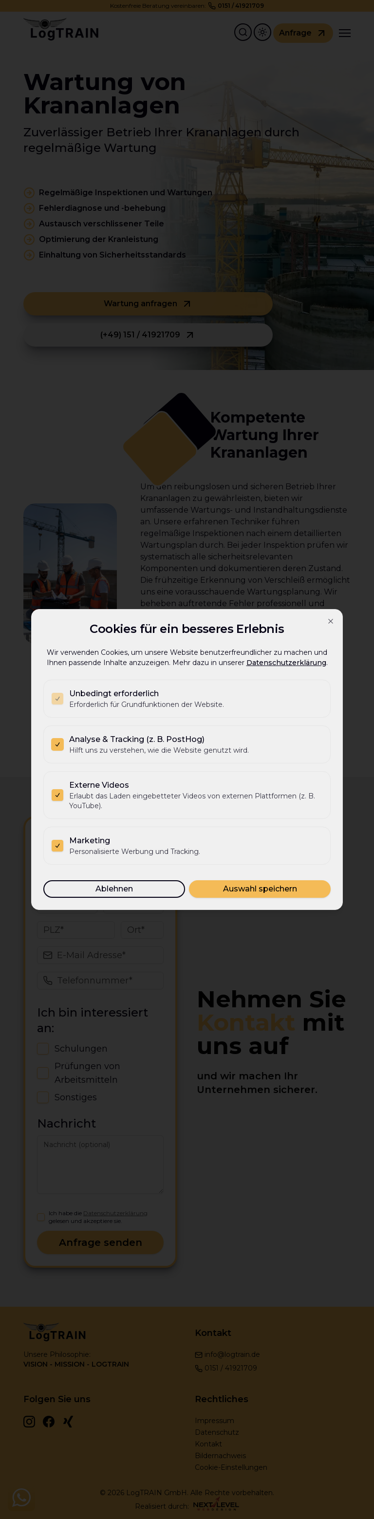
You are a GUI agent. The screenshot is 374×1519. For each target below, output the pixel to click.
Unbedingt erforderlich (114, 693)
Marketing (89, 840)
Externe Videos (99, 785)
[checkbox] (57, 698)
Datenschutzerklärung (286, 662)
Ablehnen (114, 888)
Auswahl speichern (260, 888)
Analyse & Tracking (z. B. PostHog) (137, 739)
